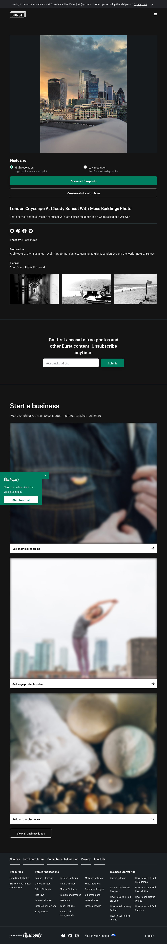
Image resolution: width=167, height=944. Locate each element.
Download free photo (83, 181)
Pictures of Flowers (45, 906)
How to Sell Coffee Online (145, 898)
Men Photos (66, 900)
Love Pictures (92, 900)
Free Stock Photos (19, 878)
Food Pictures (92, 883)
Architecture (17, 253)
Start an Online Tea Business (120, 889)
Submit (112, 363)
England (96, 253)
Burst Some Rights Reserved (27, 267)
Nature (140, 253)
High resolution (24, 167)
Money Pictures (68, 889)
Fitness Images (93, 906)
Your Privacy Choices (100, 935)
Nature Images (67, 883)
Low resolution (97, 167)
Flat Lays (39, 894)
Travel (48, 253)
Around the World (124, 253)
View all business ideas (31, 833)
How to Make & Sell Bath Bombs (145, 879)
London (107, 253)
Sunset (150, 253)
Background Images (70, 894)
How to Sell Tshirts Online (120, 917)
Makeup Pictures (94, 878)
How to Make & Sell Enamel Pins (145, 889)
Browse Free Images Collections (21, 885)
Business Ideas (118, 878)
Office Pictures (43, 889)
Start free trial (21, 499)
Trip (55, 253)
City (29, 253)
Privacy (86, 858)
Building (38, 253)
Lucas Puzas (29, 239)
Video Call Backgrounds (67, 913)
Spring (63, 253)
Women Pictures (44, 900)
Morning (85, 253)
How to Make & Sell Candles (145, 908)
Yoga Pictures (67, 906)
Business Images (44, 878)
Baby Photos (41, 911)
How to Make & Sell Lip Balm (120, 898)
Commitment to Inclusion (62, 858)
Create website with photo (83, 193)
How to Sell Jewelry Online (120, 908)
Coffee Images (42, 883)
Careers (15, 858)
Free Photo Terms (33, 858)
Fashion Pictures (69, 878)
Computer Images (94, 889)
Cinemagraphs (92, 894)
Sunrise (73, 253)
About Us (99, 858)
